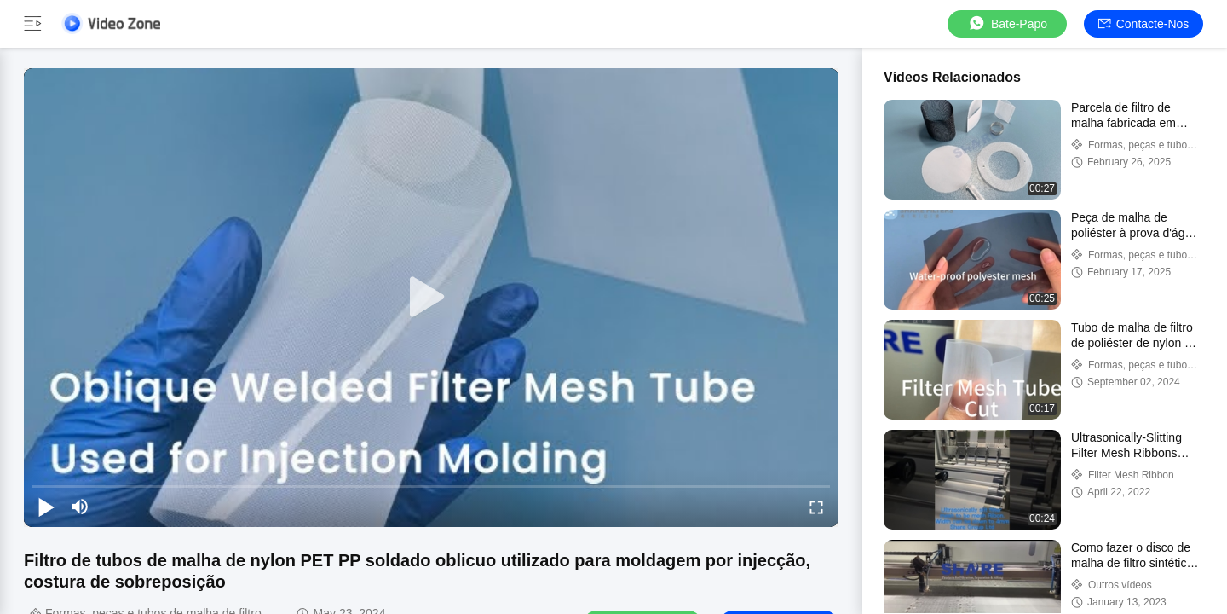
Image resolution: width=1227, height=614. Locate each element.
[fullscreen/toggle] (816, 506)
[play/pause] (46, 506)
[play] (431, 297)
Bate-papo (1007, 23)
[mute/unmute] (80, 506)
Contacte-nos (1144, 24)
